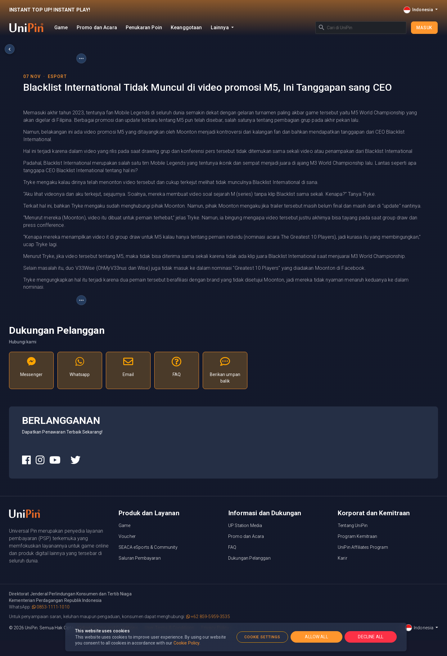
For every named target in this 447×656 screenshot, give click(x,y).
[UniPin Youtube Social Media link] (55, 460)
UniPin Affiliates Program (363, 547)
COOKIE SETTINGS (262, 637)
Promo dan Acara (97, 27)
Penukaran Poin (144, 27)
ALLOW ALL (316, 636)
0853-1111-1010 (51, 606)
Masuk (424, 27)
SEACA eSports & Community (148, 547)
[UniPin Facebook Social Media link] (26, 460)
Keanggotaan (186, 27)
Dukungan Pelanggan (249, 558)
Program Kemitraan (357, 536)
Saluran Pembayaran (140, 558)
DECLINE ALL (370, 636)
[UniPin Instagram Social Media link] (40, 460)
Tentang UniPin (353, 525)
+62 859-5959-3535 (208, 616)
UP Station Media (245, 525)
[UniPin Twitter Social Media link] (75, 460)
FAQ (232, 547)
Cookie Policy (187, 642)
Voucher (127, 536)
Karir (342, 558)
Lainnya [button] (220, 27)
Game (61, 27)
